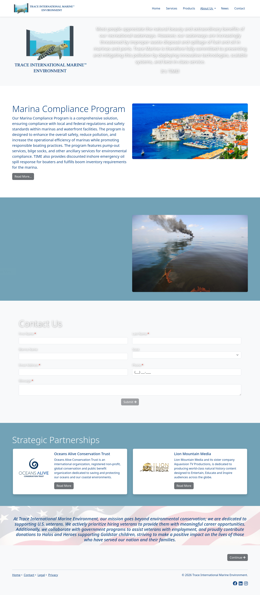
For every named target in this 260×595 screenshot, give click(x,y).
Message (26, 381)
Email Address (29, 365)
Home (156, 8)
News (225, 8)
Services (171, 8)
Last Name (140, 334)
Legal (41, 575)
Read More (64, 486)
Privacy (53, 575)
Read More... (23, 176)
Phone (137, 365)
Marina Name (28, 349)
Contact (239, 8)
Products (189, 8)
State (135, 349)
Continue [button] (237, 557)
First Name (27, 334)
